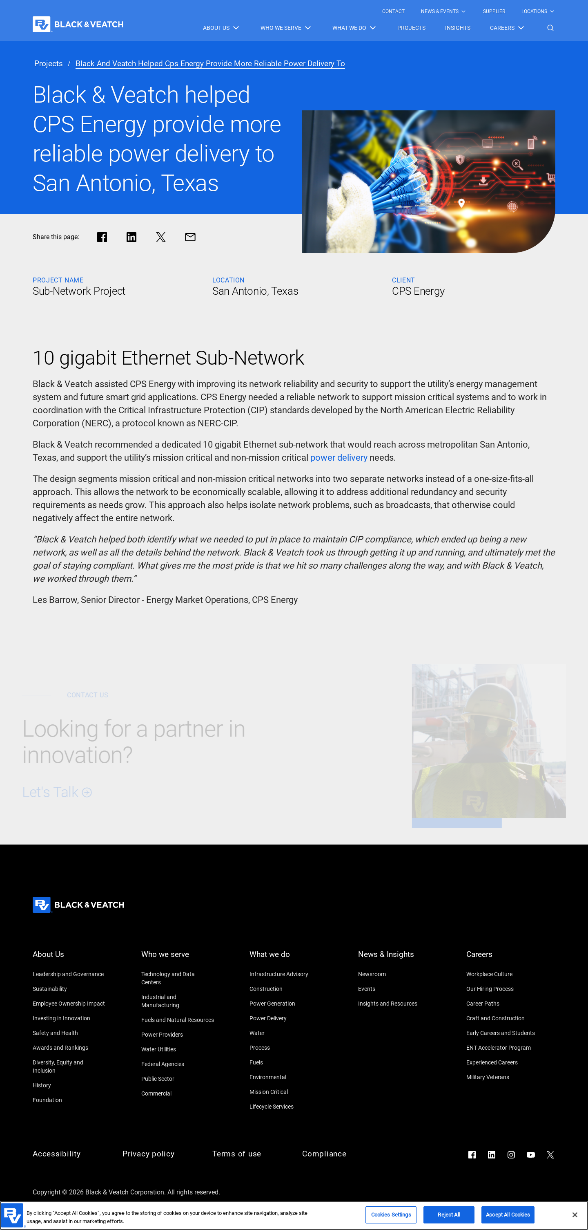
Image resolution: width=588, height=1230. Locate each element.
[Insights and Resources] (395, 1003)
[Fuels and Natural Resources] (178, 1020)
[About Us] (69, 959)
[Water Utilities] (178, 1049)
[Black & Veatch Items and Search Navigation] (379, 28)
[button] (550, 28)
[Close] (575, 1218)
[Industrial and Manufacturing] (178, 1001)
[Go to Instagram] (511, 1155)
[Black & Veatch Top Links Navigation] (468, 11)
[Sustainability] (69, 989)
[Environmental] (286, 1077)
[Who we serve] (178, 959)
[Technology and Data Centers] (178, 978)
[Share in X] (160, 237)
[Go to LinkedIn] (492, 1155)
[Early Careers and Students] (503, 1033)
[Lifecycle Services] (286, 1106)
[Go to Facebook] (472, 1155)
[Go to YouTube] (531, 1155)
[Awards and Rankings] (69, 1048)
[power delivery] (339, 457)
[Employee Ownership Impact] (69, 1003)
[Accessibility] (69, 1154)
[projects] (48, 64)
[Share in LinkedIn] (131, 237)
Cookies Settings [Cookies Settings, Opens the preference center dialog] (391, 1218)
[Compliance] (339, 1154)
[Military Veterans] (503, 1077)
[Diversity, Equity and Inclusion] (69, 1066)
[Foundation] (69, 1100)
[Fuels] (286, 1062)
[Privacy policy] (159, 1154)
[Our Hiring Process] (503, 989)
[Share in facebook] (102, 237)
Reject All (449, 1218)
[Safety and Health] (69, 1033)
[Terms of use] (249, 1154)
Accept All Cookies (508, 1218)
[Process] (286, 1048)
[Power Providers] (178, 1035)
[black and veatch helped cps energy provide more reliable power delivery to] (210, 64)
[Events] (395, 989)
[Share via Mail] (190, 237)
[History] (69, 1085)
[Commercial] (178, 1093)
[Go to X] (550, 1155)
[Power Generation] (286, 1003)
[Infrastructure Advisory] (286, 974)
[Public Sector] (178, 1079)
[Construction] (286, 989)
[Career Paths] (503, 1003)
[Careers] (503, 959)
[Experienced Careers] (503, 1062)
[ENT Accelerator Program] (503, 1048)
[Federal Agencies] (178, 1064)
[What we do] (286, 959)
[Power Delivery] (286, 1018)
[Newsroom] (395, 974)
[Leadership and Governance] (69, 974)
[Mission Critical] (286, 1092)
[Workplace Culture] (503, 974)
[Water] (286, 1033)
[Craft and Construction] (503, 1018)
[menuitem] (393, 11)
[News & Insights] (395, 959)
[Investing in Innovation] (69, 1018)
